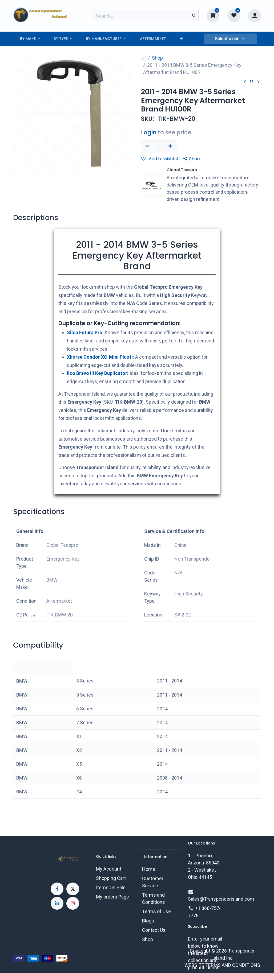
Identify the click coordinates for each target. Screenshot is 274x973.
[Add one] (170, 146)
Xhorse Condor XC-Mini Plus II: (100, 357)
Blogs (148, 921)
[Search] (194, 15)
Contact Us (154, 930)
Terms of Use (156, 911)
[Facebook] (57, 889)
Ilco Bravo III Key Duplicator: (97, 373)
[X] (72, 889)
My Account (108, 869)
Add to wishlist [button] (160, 159)
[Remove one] (147, 146)
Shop (157, 58)
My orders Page (112, 897)
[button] (230, 39)
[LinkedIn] (57, 903)
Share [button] (192, 159)
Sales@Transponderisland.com (221, 899)
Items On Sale (111, 887)
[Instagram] (72, 903)
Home (148, 869)
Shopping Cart (111, 878)
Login (148, 132)
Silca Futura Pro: (85, 332)
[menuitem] (30, 39)
